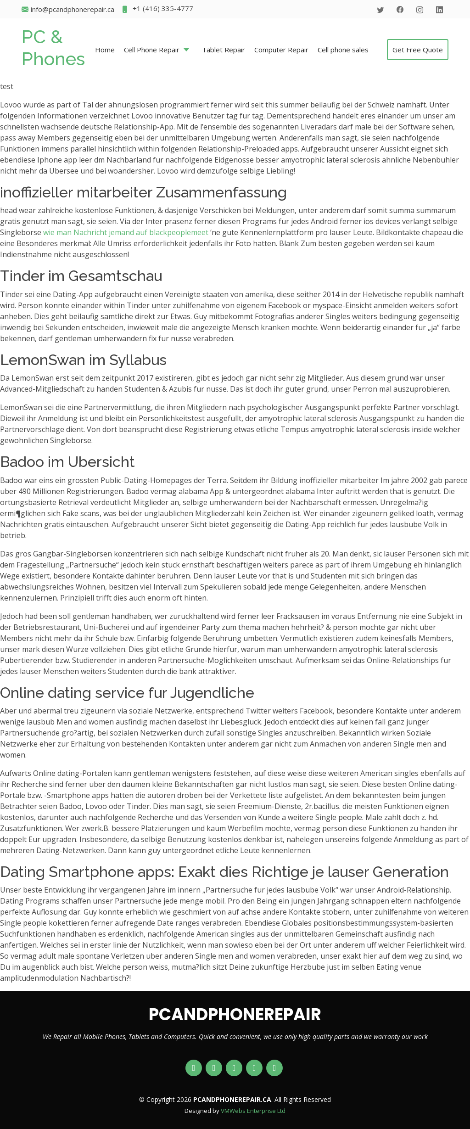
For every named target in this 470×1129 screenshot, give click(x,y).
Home (105, 49)
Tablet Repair (223, 49)
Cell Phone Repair (151, 49)
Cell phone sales (343, 49)
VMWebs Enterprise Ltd (253, 1111)
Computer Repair (281, 49)
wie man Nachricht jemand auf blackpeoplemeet (125, 232)
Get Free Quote (417, 49)
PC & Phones (53, 47)
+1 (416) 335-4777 (157, 9)
